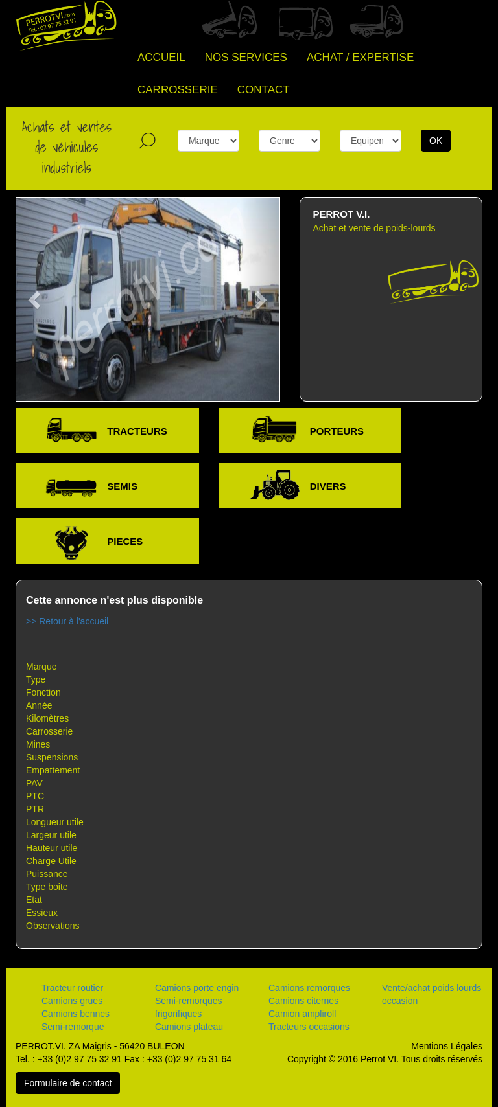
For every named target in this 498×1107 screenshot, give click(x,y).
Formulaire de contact (68, 1083)
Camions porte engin (197, 988)
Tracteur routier (72, 988)
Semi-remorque (73, 1026)
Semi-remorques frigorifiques (188, 1007)
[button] (36, 299)
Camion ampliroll (302, 1014)
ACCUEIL (161, 57)
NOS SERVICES (246, 57)
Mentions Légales (446, 1046)
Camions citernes (303, 1001)
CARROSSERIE (177, 90)
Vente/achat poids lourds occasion (431, 994)
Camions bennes (76, 1014)
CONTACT (263, 90)
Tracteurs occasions (309, 1026)
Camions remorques (309, 988)
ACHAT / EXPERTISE (360, 57)
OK (435, 140)
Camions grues (72, 1001)
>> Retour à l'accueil (67, 621)
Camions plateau (189, 1026)
